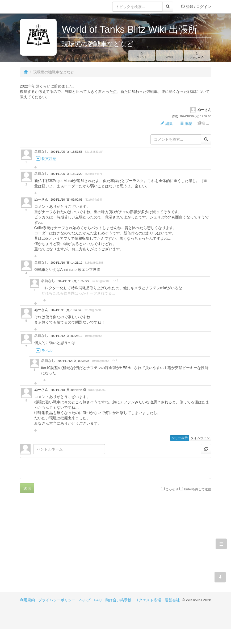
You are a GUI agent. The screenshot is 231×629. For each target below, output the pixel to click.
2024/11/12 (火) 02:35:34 (73, 360)
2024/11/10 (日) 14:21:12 (66, 262)
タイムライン (200, 438)
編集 (167, 123)
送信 (27, 488)
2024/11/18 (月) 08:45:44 (67, 389)
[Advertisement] (68, 546)
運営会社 (172, 600)
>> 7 (114, 360)
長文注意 (48, 159)
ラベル (47, 351)
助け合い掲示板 (118, 600)
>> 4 (115, 280)
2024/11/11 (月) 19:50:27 (73, 281)
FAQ (98, 600)
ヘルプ (84, 600)
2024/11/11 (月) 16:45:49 (66, 310)
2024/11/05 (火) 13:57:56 (66, 151)
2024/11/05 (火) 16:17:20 (66, 173)
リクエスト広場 (148, 600)
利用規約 (27, 600)
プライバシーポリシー (56, 600)
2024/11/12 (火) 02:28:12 (66, 335)
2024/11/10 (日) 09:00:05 (66, 199)
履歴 (186, 123)
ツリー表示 (180, 438)
